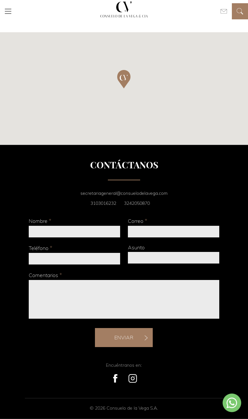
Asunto (136, 247)
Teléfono (40, 248)
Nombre (40, 220)
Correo (137, 220)
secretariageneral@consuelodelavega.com (124, 193)
